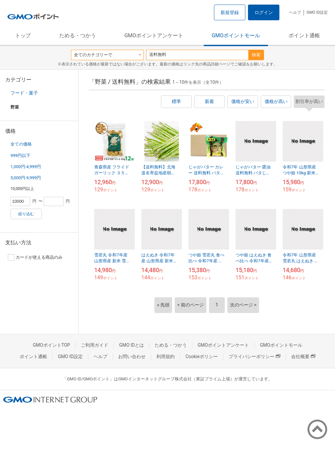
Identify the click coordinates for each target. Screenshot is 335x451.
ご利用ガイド (94, 345)
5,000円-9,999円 (25, 177)
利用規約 (165, 356)
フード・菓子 (24, 92)
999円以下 (20, 155)
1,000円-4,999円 (25, 166)
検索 (256, 54)
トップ (23, 35)
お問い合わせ (132, 356)
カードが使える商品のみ (35, 257)
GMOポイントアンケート (153, 35)
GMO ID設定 (317, 12)
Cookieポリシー (201, 356)
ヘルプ (295, 12)
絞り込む (26, 214)
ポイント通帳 (304, 35)
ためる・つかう (77, 35)
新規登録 (229, 12)
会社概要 (303, 356)
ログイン (264, 12)
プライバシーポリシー (254, 356)
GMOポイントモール (236, 35)
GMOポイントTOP (51, 345)
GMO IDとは (131, 345)
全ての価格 (21, 144)
